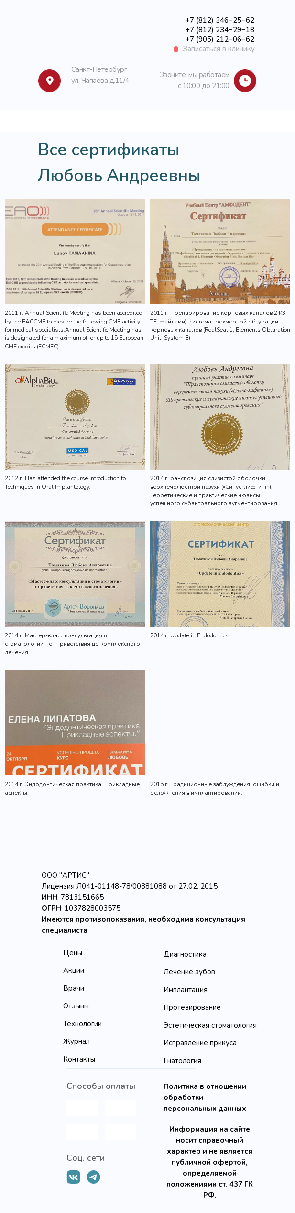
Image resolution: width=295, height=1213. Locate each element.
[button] (219, 49)
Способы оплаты (100, 1086)
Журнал (76, 1041)
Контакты (79, 1059)
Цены (72, 953)
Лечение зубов (189, 972)
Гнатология (182, 1060)
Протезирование (192, 1007)
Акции (73, 970)
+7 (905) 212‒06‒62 (220, 39)
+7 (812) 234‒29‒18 (220, 30)
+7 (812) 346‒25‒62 (220, 20)
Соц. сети (85, 1158)
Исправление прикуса (200, 1043)
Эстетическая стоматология (210, 1025)
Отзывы (76, 1006)
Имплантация (186, 989)
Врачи (73, 988)
